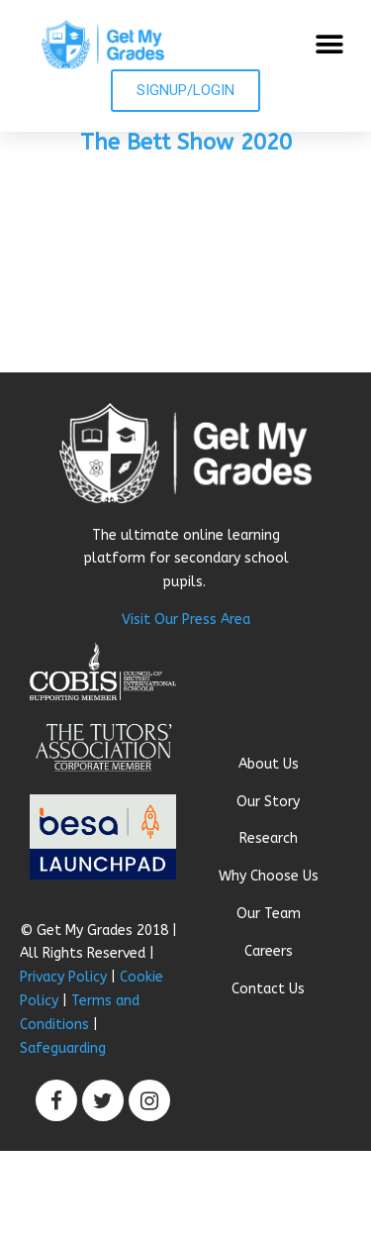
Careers (268, 951)
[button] (329, 45)
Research (268, 838)
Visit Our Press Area (186, 619)
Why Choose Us (269, 876)
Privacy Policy (63, 977)
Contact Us (268, 989)
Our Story (268, 801)
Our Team (268, 913)
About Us (268, 764)
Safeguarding (63, 1048)
